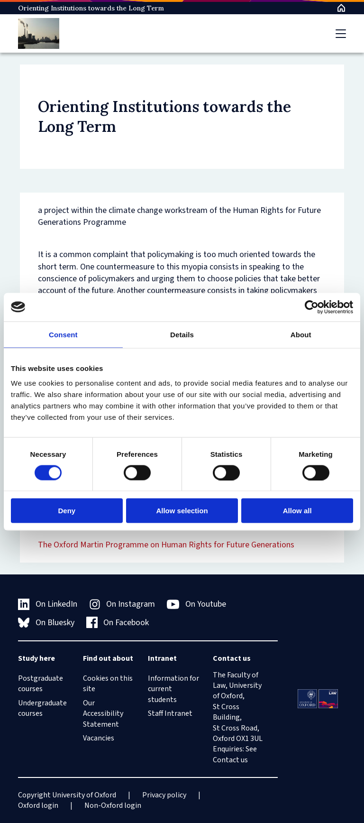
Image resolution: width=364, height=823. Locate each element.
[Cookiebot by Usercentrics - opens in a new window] (311, 307)
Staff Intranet (170, 713)
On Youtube (196, 604)
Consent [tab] (63, 334)
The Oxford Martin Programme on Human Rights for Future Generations (166, 545)
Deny (66, 511)
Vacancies (98, 738)
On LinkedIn (47, 604)
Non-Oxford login (112, 805)
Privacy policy (164, 795)
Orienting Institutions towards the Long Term (91, 8)
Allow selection (182, 511)
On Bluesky (46, 623)
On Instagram (122, 604)
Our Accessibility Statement (103, 714)
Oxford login (38, 805)
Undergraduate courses (42, 708)
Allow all (297, 511)
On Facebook (117, 623)
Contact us (230, 760)
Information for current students (173, 689)
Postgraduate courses (40, 683)
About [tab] (301, 334)
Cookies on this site (108, 683)
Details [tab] (182, 334)
